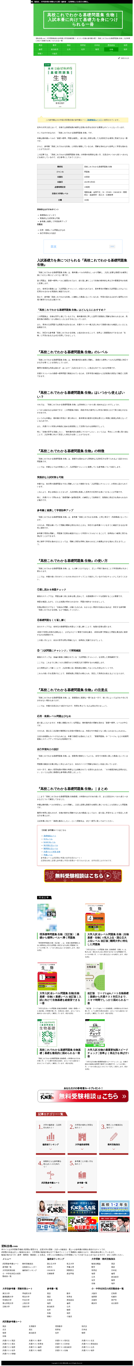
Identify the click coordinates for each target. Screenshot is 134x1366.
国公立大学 (51, 1264)
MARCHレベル (50, 842)
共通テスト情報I (9, 1354)
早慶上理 (70, 1268)
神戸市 (114, 1301)
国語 (69, 45)
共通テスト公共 (88, 1348)
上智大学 (26, 1304)
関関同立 (70, 1271)
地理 (125, 45)
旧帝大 (49, 1268)
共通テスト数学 (35, 1341)
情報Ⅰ (40, 54)
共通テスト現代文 (62, 1341)
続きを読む (70, 1013)
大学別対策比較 (8, 1271)
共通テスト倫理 (35, 1348)
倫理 (40, 49)
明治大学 (26, 1297)
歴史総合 (111, 45)
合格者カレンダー (29, 1268)
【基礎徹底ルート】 (94, 120)
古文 (4, 1330)
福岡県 (94, 1297)
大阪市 (94, 1294)
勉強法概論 (96, 1264)
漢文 (30, 1330)
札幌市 (114, 1297)
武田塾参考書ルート (10, 1264)
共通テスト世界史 (36, 1344)
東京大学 (6, 1294)
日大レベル (48, 839)
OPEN (112, 246)
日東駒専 (50, 1274)
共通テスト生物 (61, 1351)
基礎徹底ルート (50, 836)
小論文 (54, 54)
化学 (83, 49)
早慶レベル (48, 855)
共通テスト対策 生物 (52, 852)
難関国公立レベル (51, 848)
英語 (40, 45)
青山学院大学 (7, 1304)
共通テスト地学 (88, 1351)
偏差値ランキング (29, 1271)
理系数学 (58, 1327)
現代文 (84, 1327)
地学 (125, 49)
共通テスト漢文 (8, 1344)
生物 (111, 49)
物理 (97, 49)
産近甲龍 (70, 1274)
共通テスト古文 (88, 1341)
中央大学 (26, 1301)
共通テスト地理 (8, 1348)
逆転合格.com (9, 1246)
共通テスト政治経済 (63, 1348)
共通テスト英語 (8, 1341)
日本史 (97, 45)
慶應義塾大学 (7, 1297)
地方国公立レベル (51, 845)
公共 (69, 49)
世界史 (83, 45)
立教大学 (6, 1307)
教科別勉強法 (27, 1264)
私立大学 (70, 1264)
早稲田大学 (26, 1294)
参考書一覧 (7, 1268)
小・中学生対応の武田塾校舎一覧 (107, 1289)
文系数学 (32, 1327)
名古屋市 (115, 1304)
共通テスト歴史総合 (90, 1344)
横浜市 (94, 1304)
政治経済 (54, 49)
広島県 (114, 1294)
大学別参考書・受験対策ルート (17, 1289)
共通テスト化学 (8, 1351)
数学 (54, 45)
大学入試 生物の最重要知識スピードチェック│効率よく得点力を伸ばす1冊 (108, 1053)
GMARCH (51, 1271)
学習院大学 (7, 1301)
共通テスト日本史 (62, 1344)
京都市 (94, 1301)
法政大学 (26, 1307)
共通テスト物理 (35, 1351)
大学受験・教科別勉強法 (103, 1259)
